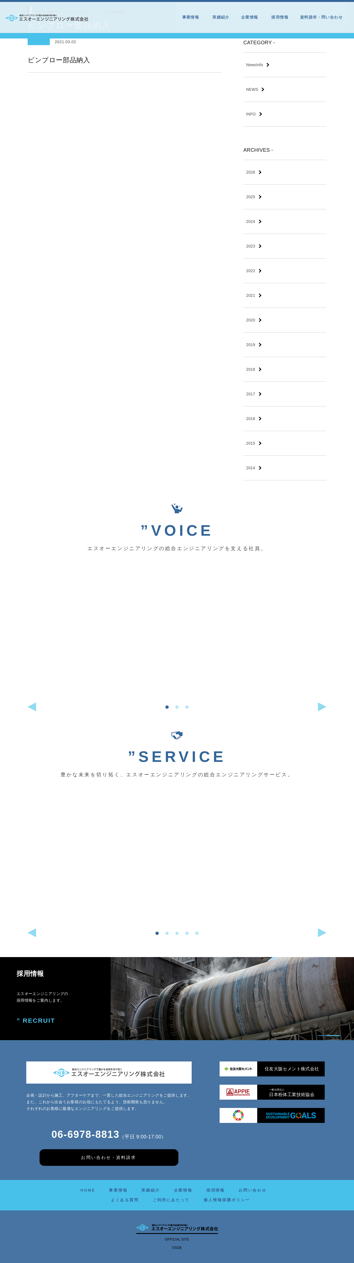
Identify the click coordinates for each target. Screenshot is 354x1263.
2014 (250, 468)
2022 (250, 271)
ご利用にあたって (171, 1200)
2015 (250, 443)
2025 (250, 197)
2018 (250, 369)
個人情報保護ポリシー (227, 1200)
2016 (250, 418)
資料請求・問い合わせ (321, 17)
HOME (87, 1190)
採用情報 (279, 17)
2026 (250, 172)
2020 (250, 320)
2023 (250, 246)
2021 (250, 295)
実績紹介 (221, 17)
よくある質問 (125, 1200)
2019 (250, 344)
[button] (167, 707)
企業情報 (250, 17)
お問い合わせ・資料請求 (108, 1157)
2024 (250, 221)
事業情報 (191, 17)
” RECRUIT (37, 1021)
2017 (250, 394)
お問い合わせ (253, 1190)
